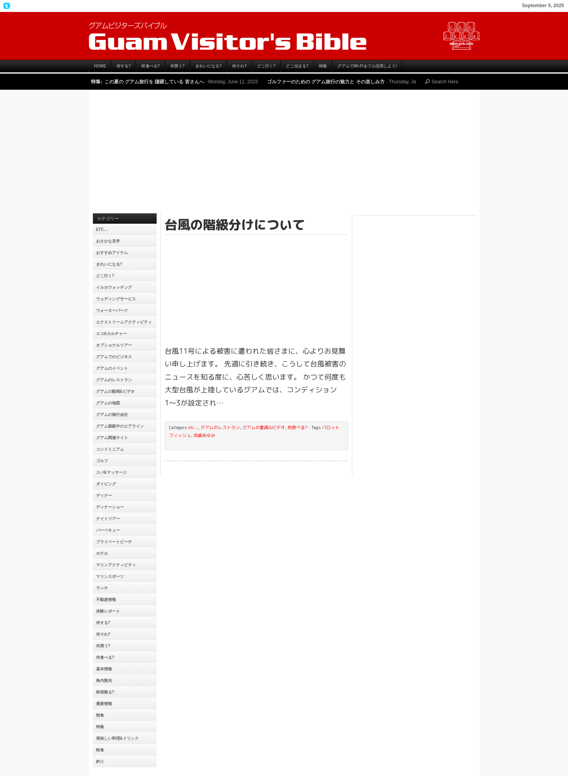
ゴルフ (102, 461)
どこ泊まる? (297, 66)
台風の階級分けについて (235, 224)
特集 (323, 66)
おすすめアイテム (112, 252)
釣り (100, 761)
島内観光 (104, 680)
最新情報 (104, 703)
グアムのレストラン (114, 380)
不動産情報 (106, 599)
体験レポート (108, 611)
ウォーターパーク (112, 310)
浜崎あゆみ (204, 435)
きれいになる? (208, 66)
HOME (100, 66)
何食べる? (150, 66)
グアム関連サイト (112, 437)
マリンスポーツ (110, 576)
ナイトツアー (108, 518)
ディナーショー (110, 507)
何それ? (239, 66)
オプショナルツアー (114, 345)
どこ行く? (266, 66)
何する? (123, 66)
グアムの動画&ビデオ (115, 391)
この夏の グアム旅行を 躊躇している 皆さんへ (154, 82)
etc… (102, 229)
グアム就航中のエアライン (120, 426)
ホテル (102, 553)
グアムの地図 (108, 403)
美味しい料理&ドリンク (117, 738)
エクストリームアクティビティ (124, 322)
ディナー (104, 495)
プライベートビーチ (114, 542)
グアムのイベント (112, 368)
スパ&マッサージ (111, 472)
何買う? (177, 66)
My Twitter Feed (6, 6)
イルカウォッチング (114, 287)
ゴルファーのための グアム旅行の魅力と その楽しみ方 (326, 82)
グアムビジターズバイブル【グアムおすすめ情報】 (284, 36)
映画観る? (105, 692)
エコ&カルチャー (111, 333)
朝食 (100, 715)
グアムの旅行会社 (112, 414)
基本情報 (104, 669)
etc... (193, 427)
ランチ (102, 588)
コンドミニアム (110, 449)
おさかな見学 (108, 241)
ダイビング (106, 484)
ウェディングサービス (116, 299)
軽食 (100, 750)
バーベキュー (108, 530)
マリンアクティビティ (116, 565)
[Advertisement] (284, 153)
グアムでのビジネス (114, 357)
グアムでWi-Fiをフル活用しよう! (367, 66)
